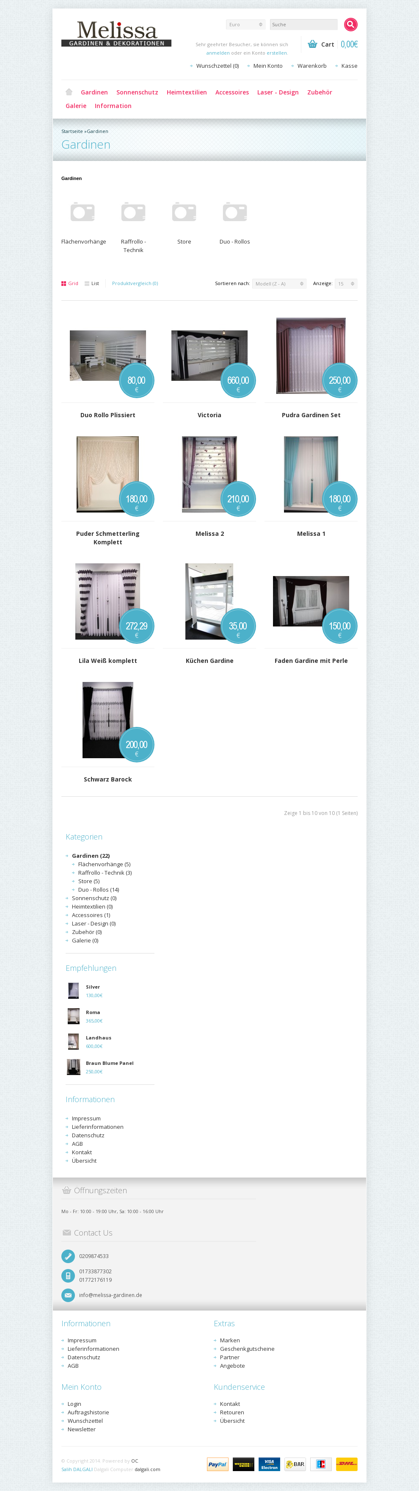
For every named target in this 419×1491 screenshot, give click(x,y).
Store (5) (88, 881)
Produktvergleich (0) (135, 283)
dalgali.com (147, 1469)
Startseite (72, 131)
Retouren (232, 1412)
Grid (69, 283)
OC (134, 1461)
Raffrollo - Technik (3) (105, 872)
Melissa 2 (210, 533)
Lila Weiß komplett (108, 661)
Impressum (86, 1118)
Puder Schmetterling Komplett (108, 537)
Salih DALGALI (77, 1469)
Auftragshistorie (88, 1412)
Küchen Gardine (210, 661)
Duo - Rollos (235, 241)
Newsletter (82, 1429)
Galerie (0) (85, 940)
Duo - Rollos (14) (98, 889)
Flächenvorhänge (83, 241)
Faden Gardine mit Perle (311, 661)
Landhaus (98, 1037)
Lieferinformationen (98, 1127)
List (92, 283)
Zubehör (319, 92)
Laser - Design (278, 92)
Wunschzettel (85, 1420)
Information (113, 106)
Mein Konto (268, 65)
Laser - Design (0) (94, 923)
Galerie (76, 106)
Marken (230, 1340)
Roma (93, 1012)
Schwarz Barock (108, 779)
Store (184, 241)
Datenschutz (88, 1135)
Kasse (350, 65)
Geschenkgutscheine (247, 1348)
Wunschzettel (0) (217, 65)
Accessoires (232, 92)
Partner (230, 1357)
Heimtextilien (187, 92)
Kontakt (82, 1152)
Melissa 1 (311, 533)
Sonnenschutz (137, 92)
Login (74, 1404)
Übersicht (84, 1160)
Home (69, 92)
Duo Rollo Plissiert (107, 415)
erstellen (277, 53)
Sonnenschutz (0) (94, 898)
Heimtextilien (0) (92, 906)
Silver (93, 987)
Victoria (209, 415)
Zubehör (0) (87, 932)
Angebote (232, 1365)
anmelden (218, 53)
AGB (77, 1143)
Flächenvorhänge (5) (104, 864)
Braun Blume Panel (110, 1063)
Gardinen (94, 92)
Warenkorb (312, 65)
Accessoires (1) (91, 915)
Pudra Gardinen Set (311, 415)
